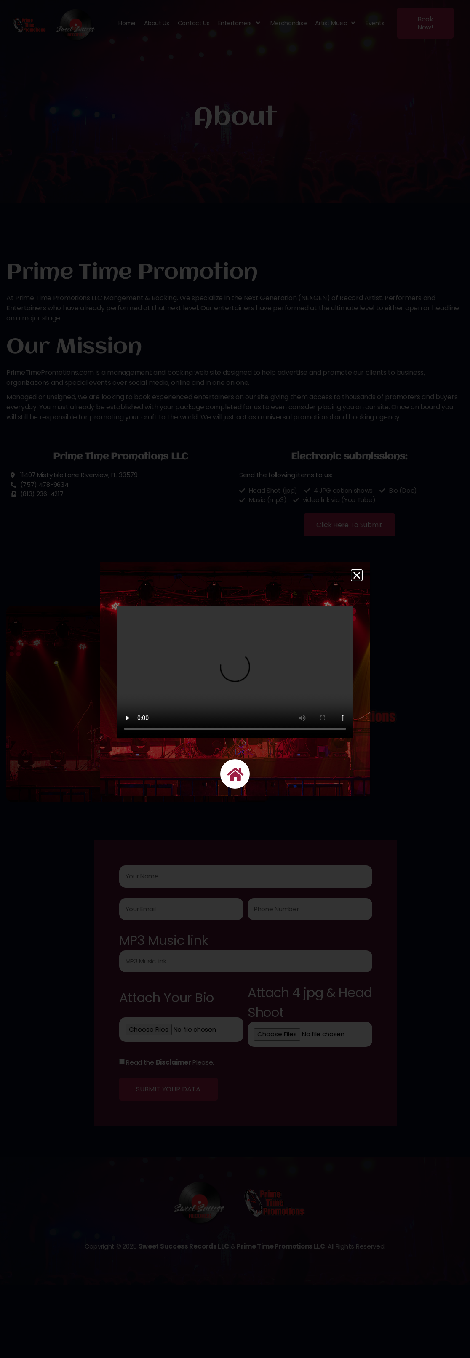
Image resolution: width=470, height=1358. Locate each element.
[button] (356, 575)
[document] (235, 679)
